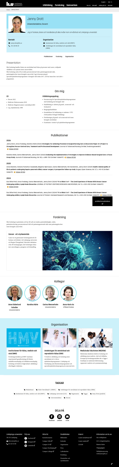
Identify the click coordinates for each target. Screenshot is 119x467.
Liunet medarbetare (84, 437)
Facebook (29, 438)
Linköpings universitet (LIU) (58, 394)
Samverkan (71, 5)
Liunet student (82, 441)
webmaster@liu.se (101, 453)
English (103, 2)
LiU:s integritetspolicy (103, 441)
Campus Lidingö (47, 451)
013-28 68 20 (15, 46)
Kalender (63, 441)
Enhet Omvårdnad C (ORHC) (47, 390)
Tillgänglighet (100, 448)
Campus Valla (46, 441)
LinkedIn (28, 445)
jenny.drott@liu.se (16, 43)
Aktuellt (94, 5)
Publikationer (48, 57)
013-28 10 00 (12, 444)
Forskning (59, 5)
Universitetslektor (55, 398)
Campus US (46, 444)
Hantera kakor (100, 444)
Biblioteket (63, 437)
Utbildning (48, 5)
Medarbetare (30, 390)
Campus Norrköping (48, 448)
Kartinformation (47, 437)
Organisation (69, 57)
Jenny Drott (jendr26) (98, 394)
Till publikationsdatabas (102, 200)
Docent (68, 398)
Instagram (29, 442)
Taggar (85, 394)
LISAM (80, 444)
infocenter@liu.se (13, 441)
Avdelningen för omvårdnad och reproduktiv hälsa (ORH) (77, 390)
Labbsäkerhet (64, 451)
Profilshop (63, 455)
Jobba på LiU (102, 5)
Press (62, 448)
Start (8, 9)
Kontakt (110, 5)
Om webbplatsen (101, 437)
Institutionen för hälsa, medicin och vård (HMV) (60, 43)
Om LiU (89, 5)
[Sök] (109, 2)
